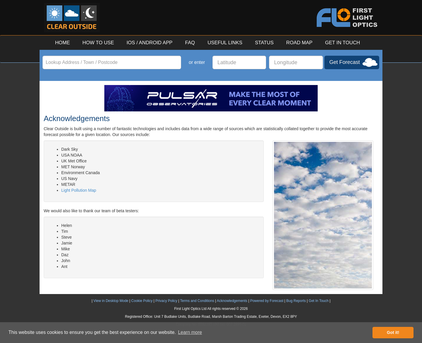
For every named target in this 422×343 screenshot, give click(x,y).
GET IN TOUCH (342, 42)
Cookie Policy (142, 301)
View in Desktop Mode (110, 301)
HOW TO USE (98, 42)
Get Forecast (344, 62)
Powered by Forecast (266, 301)
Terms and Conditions (197, 301)
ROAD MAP (299, 42)
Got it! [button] (393, 332)
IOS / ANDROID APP (150, 42)
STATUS (264, 42)
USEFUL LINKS (224, 42)
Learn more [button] (190, 332)
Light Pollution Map (78, 190)
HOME (62, 42)
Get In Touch (319, 301)
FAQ (190, 42)
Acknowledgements (232, 301)
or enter (197, 62)
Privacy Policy (166, 301)
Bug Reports (296, 301)
